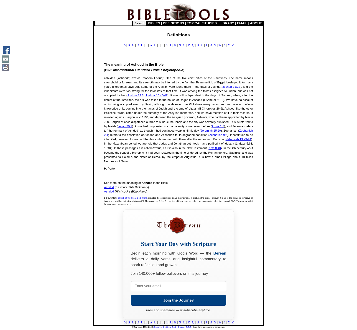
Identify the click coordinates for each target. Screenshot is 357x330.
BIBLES (154, 23)
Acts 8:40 (215, 148)
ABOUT (256, 23)
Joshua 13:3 (135, 95)
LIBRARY (226, 23)
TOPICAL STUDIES (202, 23)
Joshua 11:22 (231, 86)
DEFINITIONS (173, 23)
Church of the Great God (129, 198)
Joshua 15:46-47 (156, 95)
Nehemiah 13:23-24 (238, 139)
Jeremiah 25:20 (211, 130)
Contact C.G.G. (185, 327)
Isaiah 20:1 (125, 126)
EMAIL (242, 23)
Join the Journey (178, 300)
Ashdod (109, 187)
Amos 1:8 (218, 126)
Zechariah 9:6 (218, 135)
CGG (144, 198)
